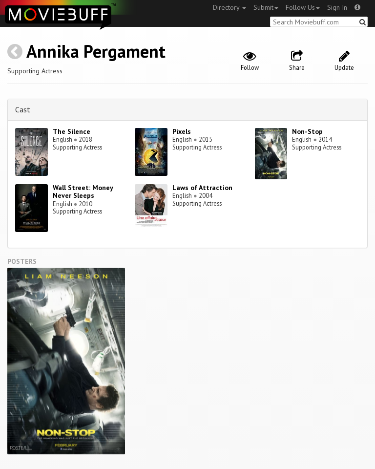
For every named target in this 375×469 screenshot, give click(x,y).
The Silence (71, 131)
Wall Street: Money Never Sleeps (83, 191)
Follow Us (303, 7)
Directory (229, 7)
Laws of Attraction (202, 187)
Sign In (337, 7)
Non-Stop (307, 131)
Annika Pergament (96, 51)
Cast (22, 109)
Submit (265, 7)
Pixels (181, 131)
